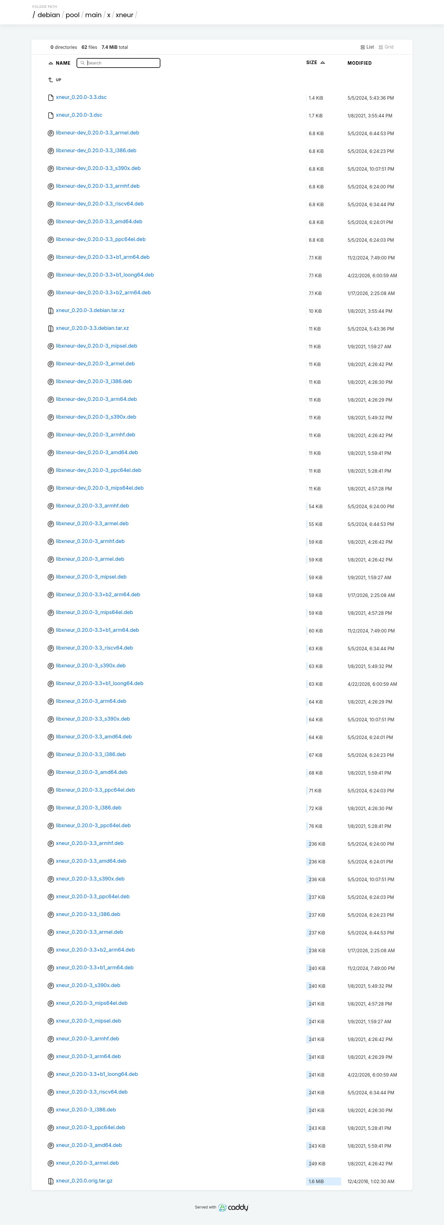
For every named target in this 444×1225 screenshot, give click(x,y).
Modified (359, 63)
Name (64, 62)
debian (49, 14)
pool (73, 14)
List (367, 47)
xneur (124, 14)
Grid (386, 47)
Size (316, 62)
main (93, 14)
